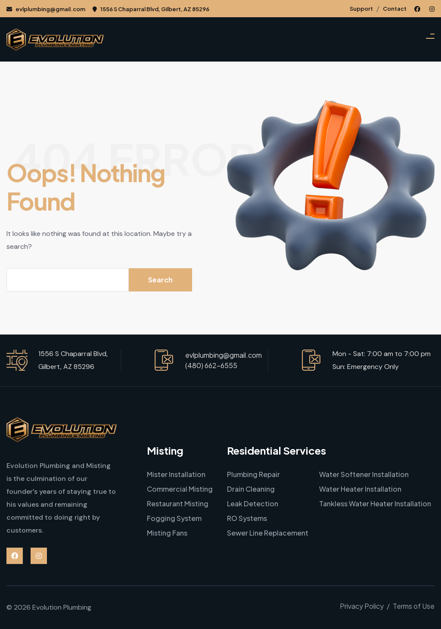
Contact (395, 8)
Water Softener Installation (364, 474)
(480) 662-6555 (211, 365)
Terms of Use (414, 605)
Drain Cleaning (251, 488)
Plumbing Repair (253, 474)
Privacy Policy (362, 605)
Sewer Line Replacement (267, 532)
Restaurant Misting (177, 503)
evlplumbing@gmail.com (45, 9)
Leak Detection (252, 503)
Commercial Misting (180, 488)
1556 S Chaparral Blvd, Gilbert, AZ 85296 (151, 9)
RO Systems (247, 518)
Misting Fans (167, 532)
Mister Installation (176, 474)
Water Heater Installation (360, 488)
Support (361, 8)
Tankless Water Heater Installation (375, 503)
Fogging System (174, 518)
